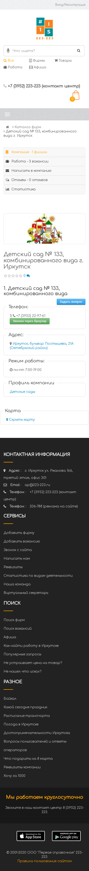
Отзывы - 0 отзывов (27, 180)
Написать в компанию (29, 170)
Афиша (37, 67)
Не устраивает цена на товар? (33, 663)
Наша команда (17, 584)
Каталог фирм (27, 127)
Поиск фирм (14, 620)
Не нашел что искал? (22, 671)
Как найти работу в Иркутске (31, 646)
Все (9, 60)
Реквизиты (13, 567)
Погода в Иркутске (21, 724)
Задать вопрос (71, 302)
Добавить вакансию (22, 541)
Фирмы (37, 60)
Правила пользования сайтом (44, 861)
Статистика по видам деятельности (38, 575)
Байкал (10, 698)
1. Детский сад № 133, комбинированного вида (35, 291)
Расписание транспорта (27, 716)
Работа (13, 67)
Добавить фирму (19, 533)
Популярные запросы (22, 654)
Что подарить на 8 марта (28, 758)
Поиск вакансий (18, 628)
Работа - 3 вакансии (27, 161)
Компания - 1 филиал (26, 152)
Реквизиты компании (22, 767)
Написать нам (17, 558)
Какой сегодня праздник (25, 707)
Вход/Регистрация (70, 4)
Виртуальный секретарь (26, 593)
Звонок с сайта (18, 550)
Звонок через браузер (30, 321)
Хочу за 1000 (14, 776)
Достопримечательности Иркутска (37, 733)
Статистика (21, 189)
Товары (63, 60)
